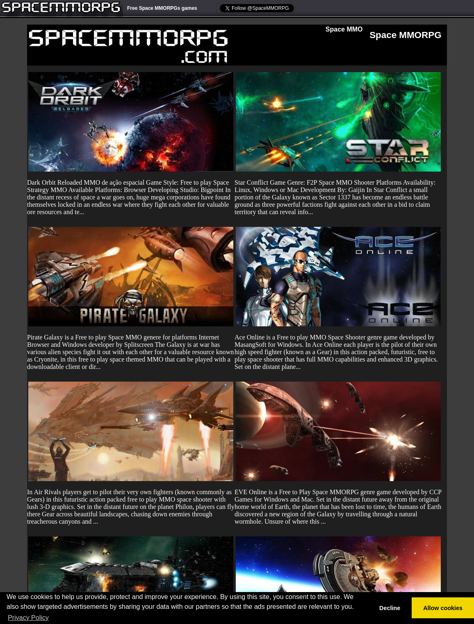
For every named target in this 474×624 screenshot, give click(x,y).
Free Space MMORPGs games (162, 8)
